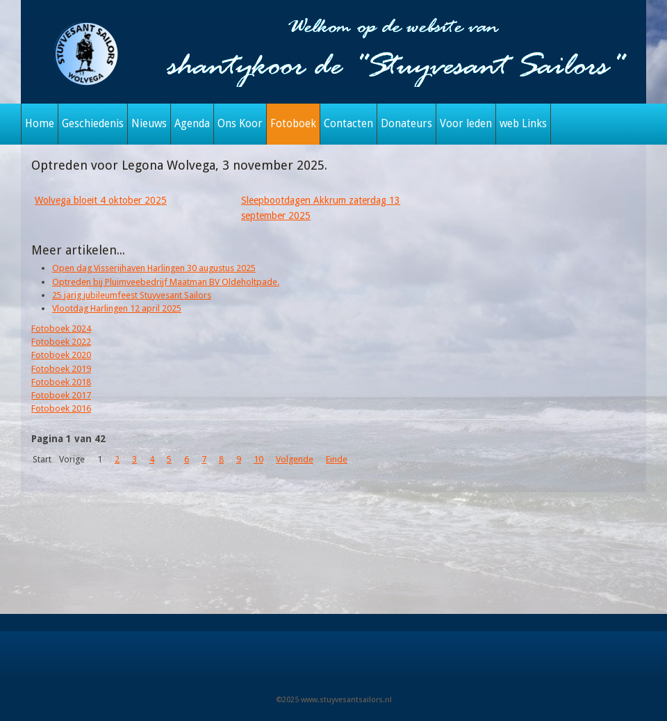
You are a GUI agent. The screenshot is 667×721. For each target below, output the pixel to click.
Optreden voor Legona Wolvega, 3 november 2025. (179, 165)
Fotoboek (293, 124)
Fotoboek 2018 (61, 382)
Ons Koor (240, 124)
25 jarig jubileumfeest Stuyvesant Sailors (131, 295)
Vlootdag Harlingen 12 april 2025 (116, 308)
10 (258, 459)
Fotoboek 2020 (61, 355)
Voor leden (466, 124)
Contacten (348, 124)
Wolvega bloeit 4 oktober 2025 (101, 200)
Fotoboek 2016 (61, 408)
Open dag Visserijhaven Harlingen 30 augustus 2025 (154, 268)
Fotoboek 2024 (61, 328)
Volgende (294, 459)
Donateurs (406, 124)
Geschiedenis (93, 124)
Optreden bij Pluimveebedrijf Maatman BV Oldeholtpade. (165, 282)
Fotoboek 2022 (61, 342)
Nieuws (149, 124)
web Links (523, 124)
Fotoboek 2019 (61, 369)
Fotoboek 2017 (61, 395)
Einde (336, 459)
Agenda (192, 124)
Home (39, 124)
